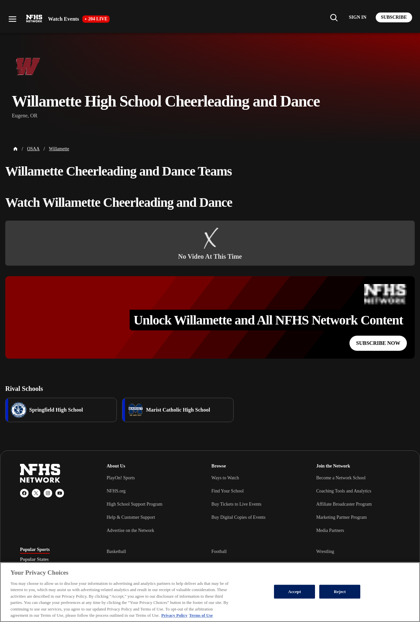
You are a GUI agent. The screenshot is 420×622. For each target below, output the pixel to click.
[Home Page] (15, 149)
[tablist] (53, 559)
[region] (210, 592)
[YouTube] (59, 493)
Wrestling (325, 551)
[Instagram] (48, 493)
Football (219, 551)
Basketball (116, 551)
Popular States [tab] (34, 559)
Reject (340, 591)
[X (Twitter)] (36, 493)
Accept (294, 591)
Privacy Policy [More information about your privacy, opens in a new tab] (174, 615)
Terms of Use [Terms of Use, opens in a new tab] (201, 615)
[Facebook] (24, 493)
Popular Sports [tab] (35, 549)
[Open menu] (12, 19)
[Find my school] (334, 17)
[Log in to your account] (357, 17)
